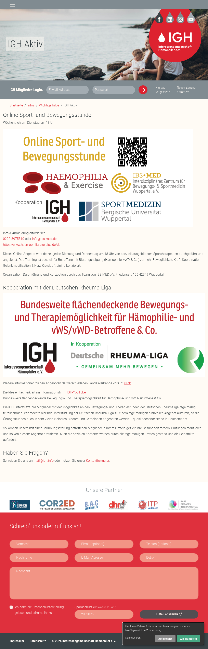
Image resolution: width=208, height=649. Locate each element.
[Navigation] (13, 5)
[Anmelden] (143, 89)
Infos (31, 105)
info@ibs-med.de (44, 239)
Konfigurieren (133, 637)
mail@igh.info (44, 461)
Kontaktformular (97, 461)
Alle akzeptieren (188, 638)
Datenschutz (38, 641)
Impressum (17, 641)
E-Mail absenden (169, 614)
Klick (127, 383)
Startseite (16, 105)
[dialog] (163, 633)
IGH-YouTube (76, 392)
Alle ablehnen (165, 638)
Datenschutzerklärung (48, 607)
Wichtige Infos (49, 105)
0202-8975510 (13, 239)
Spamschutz (96, 607)
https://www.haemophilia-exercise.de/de (31, 245)
